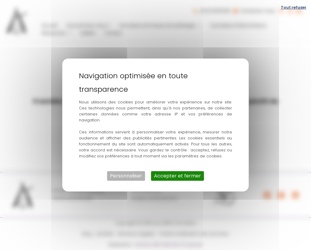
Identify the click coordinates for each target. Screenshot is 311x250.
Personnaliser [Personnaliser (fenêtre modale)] (126, 175)
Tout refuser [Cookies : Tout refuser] (294, 7)
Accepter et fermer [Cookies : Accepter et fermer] (177, 175)
